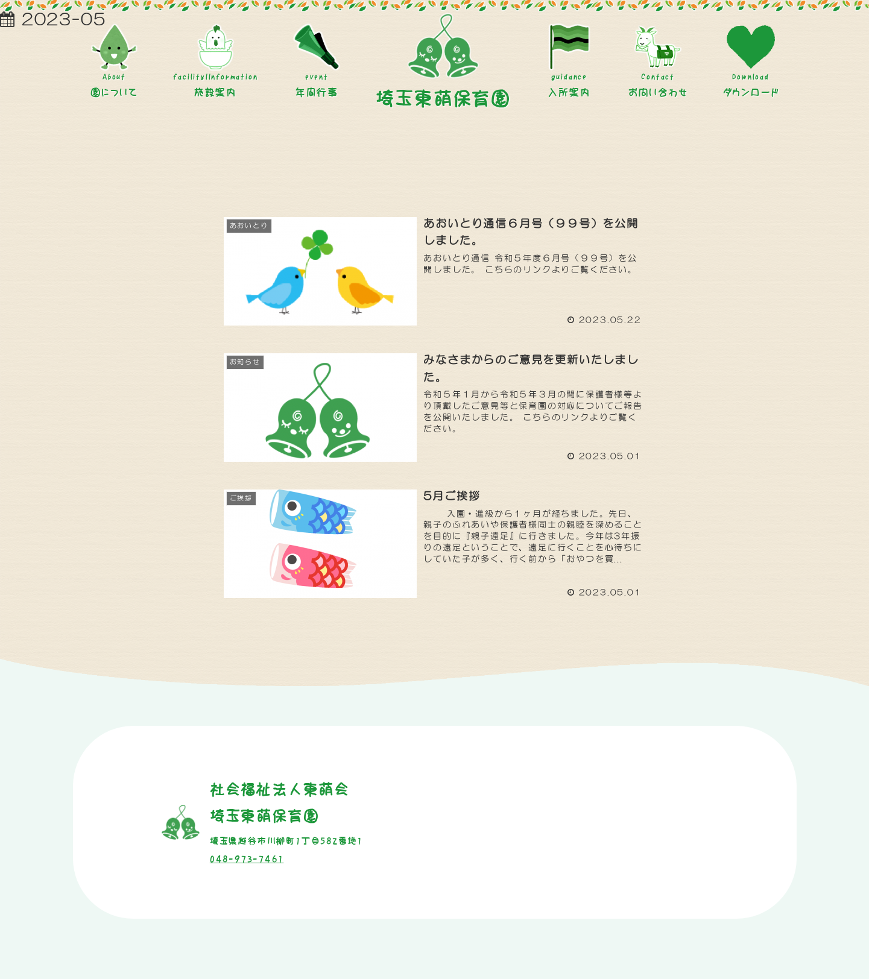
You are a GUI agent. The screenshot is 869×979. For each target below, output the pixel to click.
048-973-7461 (247, 859)
